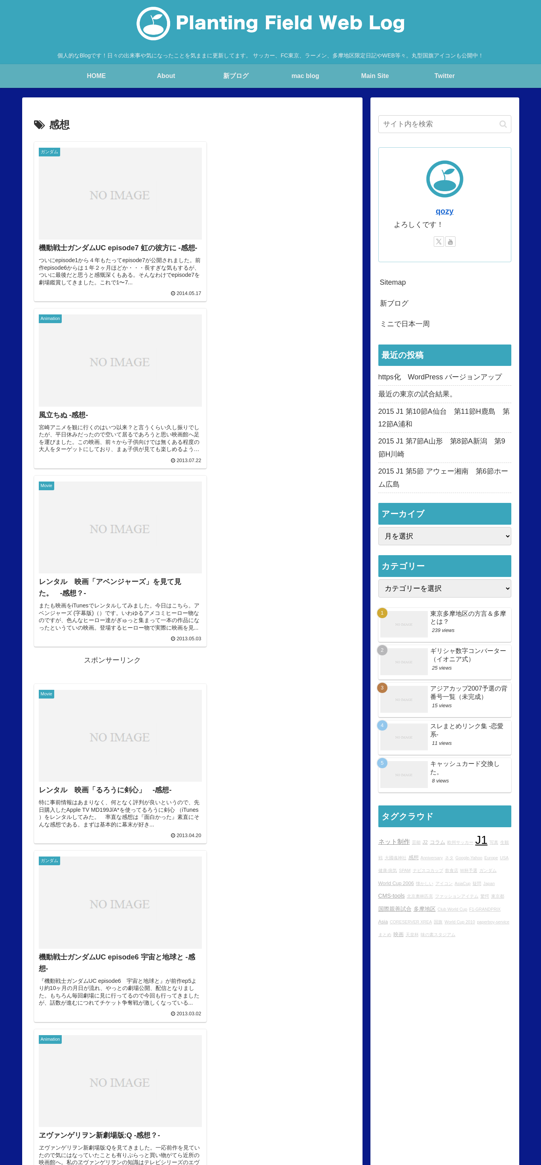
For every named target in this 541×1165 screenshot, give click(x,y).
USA (504, 857)
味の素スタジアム (438, 934)
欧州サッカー (460, 842)
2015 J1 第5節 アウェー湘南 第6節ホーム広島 (443, 477)
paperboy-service (493, 921)
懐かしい (424, 883)
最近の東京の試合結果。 (417, 394)
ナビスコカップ (428, 870)
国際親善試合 (395, 909)
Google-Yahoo (469, 857)
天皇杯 (412, 934)
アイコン (444, 883)
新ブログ (394, 303)
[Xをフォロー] (439, 241)
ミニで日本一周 (405, 324)
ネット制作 (394, 841)
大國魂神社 (395, 857)
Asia (383, 922)
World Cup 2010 (459, 921)
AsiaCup (463, 883)
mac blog (221, 1120)
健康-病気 (387, 870)
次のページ (192, 1027)
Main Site (80, 1120)
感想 (413, 857)
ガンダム (488, 870)
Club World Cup (452, 909)
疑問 (477, 883)
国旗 (438, 921)
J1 (481, 839)
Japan (489, 883)
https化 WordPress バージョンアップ (440, 377)
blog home (113, 1120)
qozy (445, 211)
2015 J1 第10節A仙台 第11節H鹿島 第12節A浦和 (444, 417)
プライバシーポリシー (456, 1120)
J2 (425, 842)
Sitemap (393, 282)
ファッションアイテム (456, 896)
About (142, 1120)
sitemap (501, 1120)
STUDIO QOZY (328, 1120)
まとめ (384, 934)
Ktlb (360, 1120)
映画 (398, 934)
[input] (444, 124)
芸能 (416, 842)
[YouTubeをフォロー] (450, 241)
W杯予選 (468, 870)
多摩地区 (425, 909)
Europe (491, 857)
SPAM (404, 870)
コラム (437, 842)
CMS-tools (391, 896)
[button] (503, 124)
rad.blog (191, 1120)
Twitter (382, 1120)
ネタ (449, 857)
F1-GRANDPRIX (485, 909)
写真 (494, 842)
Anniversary (432, 857)
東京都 (497, 896)
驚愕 (484, 896)
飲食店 (451, 870)
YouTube (409, 1120)
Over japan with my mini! (270, 1120)
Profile (165, 1120)
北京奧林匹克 (420, 896)
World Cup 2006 (396, 883)
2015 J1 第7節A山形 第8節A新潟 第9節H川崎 (441, 447)
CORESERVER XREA (411, 921)
